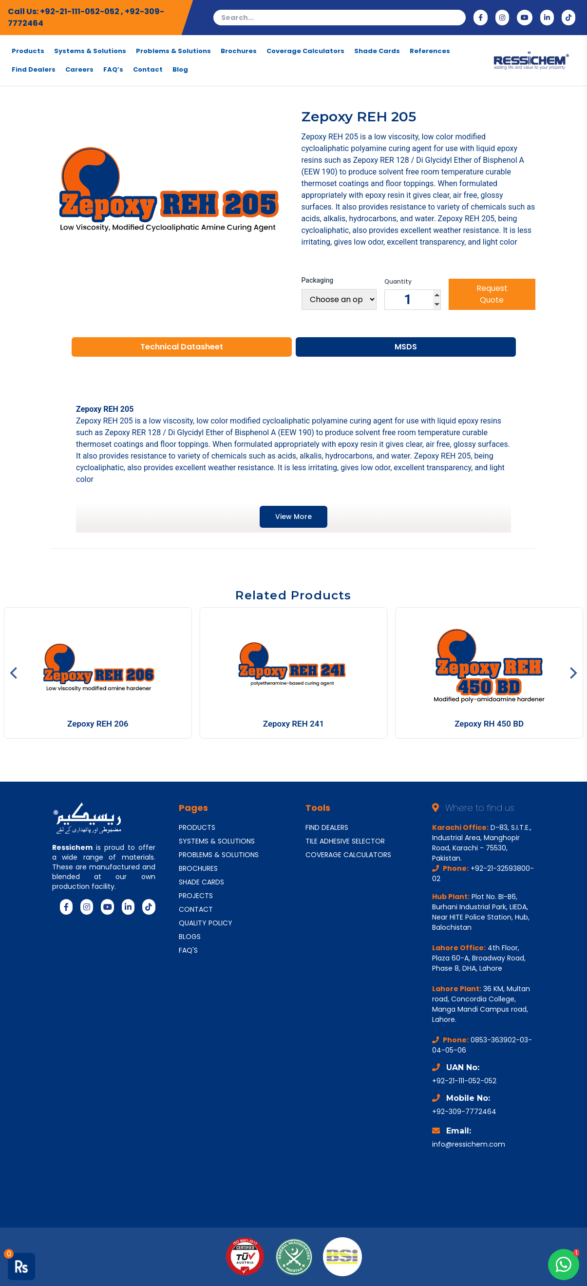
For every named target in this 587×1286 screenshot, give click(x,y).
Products (28, 51)
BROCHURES (198, 868)
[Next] (572, 673)
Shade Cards (377, 51)
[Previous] (14, 673)
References (430, 51)
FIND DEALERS (326, 827)
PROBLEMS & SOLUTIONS (219, 855)
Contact (148, 69)
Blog (180, 69)
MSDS (406, 346)
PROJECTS (196, 896)
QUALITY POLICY (205, 923)
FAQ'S (188, 950)
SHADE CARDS (201, 882)
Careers (79, 69)
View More (293, 516)
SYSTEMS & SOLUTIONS (217, 841)
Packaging (318, 280)
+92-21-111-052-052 (80, 11)
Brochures (239, 51)
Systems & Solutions (90, 51)
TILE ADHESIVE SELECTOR (345, 841)
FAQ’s (113, 69)
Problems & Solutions (173, 51)
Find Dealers (34, 69)
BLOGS (190, 936)
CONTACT (196, 909)
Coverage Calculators (305, 51)
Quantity (398, 282)
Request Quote (492, 294)
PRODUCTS (197, 827)
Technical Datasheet (181, 346)
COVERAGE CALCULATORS (348, 855)
